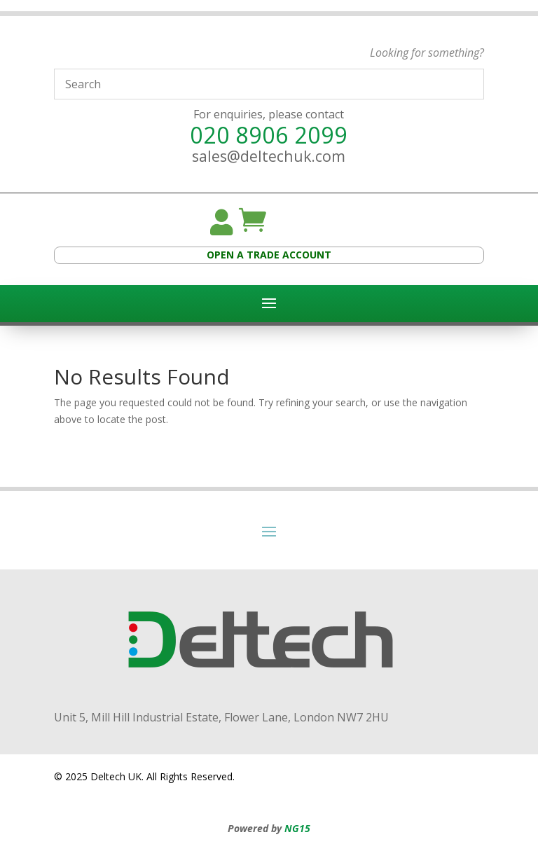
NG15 (297, 828)
